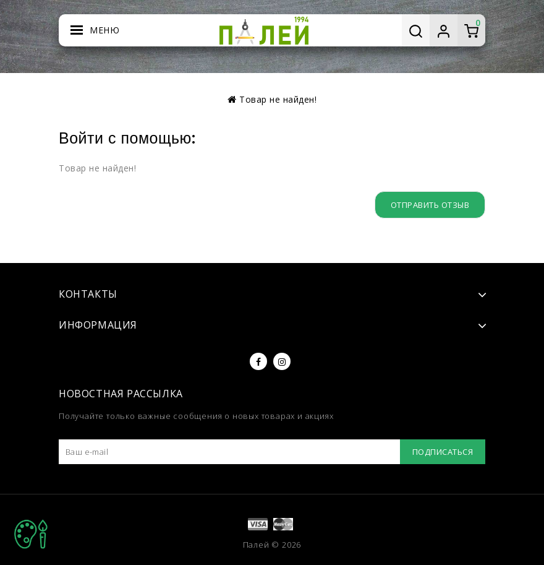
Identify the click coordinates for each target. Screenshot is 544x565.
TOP (30, 534)
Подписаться (443, 451)
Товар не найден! (278, 99)
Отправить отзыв (430, 204)
